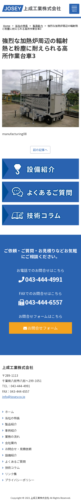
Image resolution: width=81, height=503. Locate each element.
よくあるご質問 (15, 462)
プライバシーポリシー (19, 480)
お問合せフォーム (40, 328)
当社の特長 (12, 418)
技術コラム (12, 468)
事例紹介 (11, 431)
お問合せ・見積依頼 (18, 449)
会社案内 (11, 443)
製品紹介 (11, 424)
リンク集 (11, 474)
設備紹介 (11, 455)
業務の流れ (12, 437)
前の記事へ (40, 150)
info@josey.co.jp (13, 397)
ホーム (9, 412)
